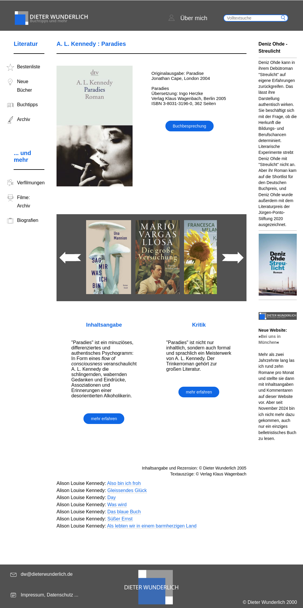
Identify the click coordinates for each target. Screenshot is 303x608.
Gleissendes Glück (127, 490)
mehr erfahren (104, 418)
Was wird (117, 504)
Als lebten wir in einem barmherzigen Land (151, 525)
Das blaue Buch (124, 511)
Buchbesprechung (189, 126)
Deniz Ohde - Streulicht (273, 47)
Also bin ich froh (124, 483)
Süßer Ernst (120, 518)
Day (111, 497)
